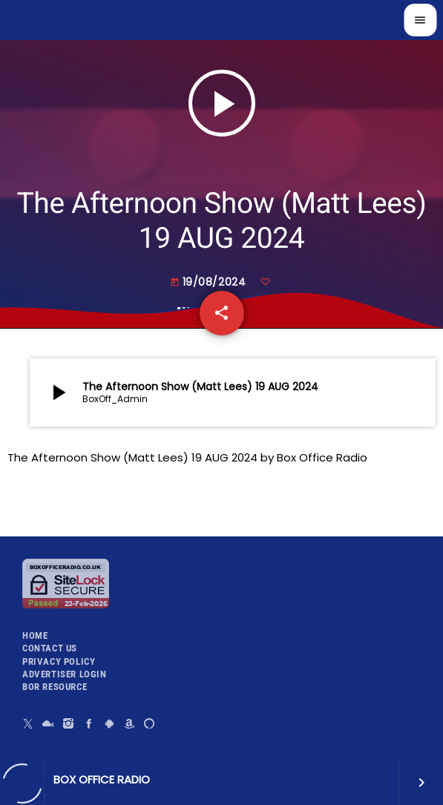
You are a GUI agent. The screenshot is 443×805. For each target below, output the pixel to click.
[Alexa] (149, 723)
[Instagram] (68, 723)
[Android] (109, 723)
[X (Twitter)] (28, 723)
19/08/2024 (209, 282)
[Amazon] (129, 723)
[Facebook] (89, 723)
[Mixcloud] (48, 723)
